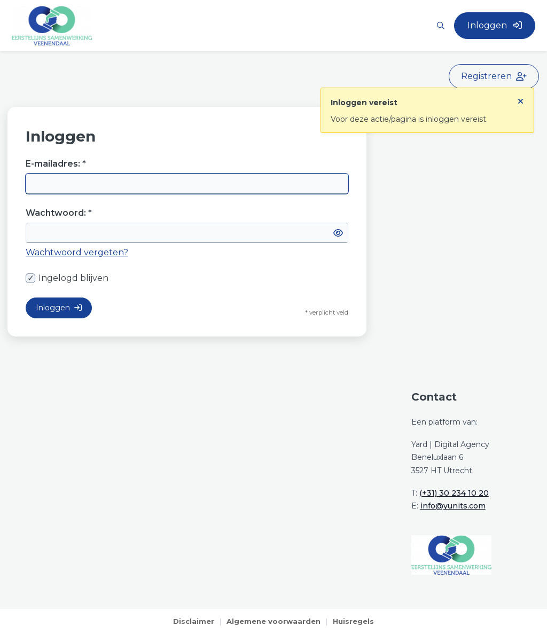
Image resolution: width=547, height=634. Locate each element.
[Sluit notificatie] (520, 99)
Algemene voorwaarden (273, 621)
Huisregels (353, 621)
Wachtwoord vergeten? (77, 252)
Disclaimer (193, 621)
